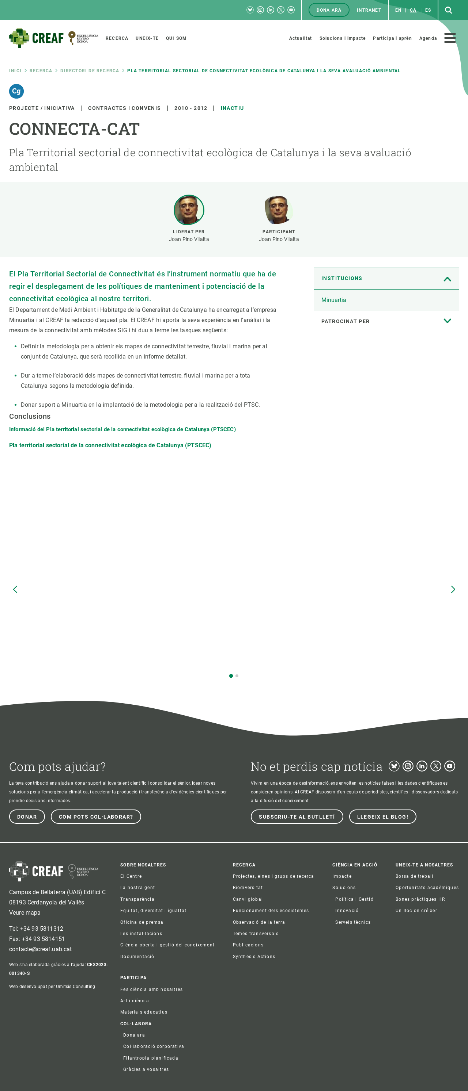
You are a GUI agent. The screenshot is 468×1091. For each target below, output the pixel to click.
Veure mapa (25, 912)
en (398, 10)
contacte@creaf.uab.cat (40, 949)
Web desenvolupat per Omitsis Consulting (52, 986)
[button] (231, 676)
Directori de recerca (89, 70)
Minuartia (333, 299)
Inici (15, 70)
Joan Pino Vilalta (189, 239)
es (428, 10)
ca (413, 10)
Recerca (41, 70)
